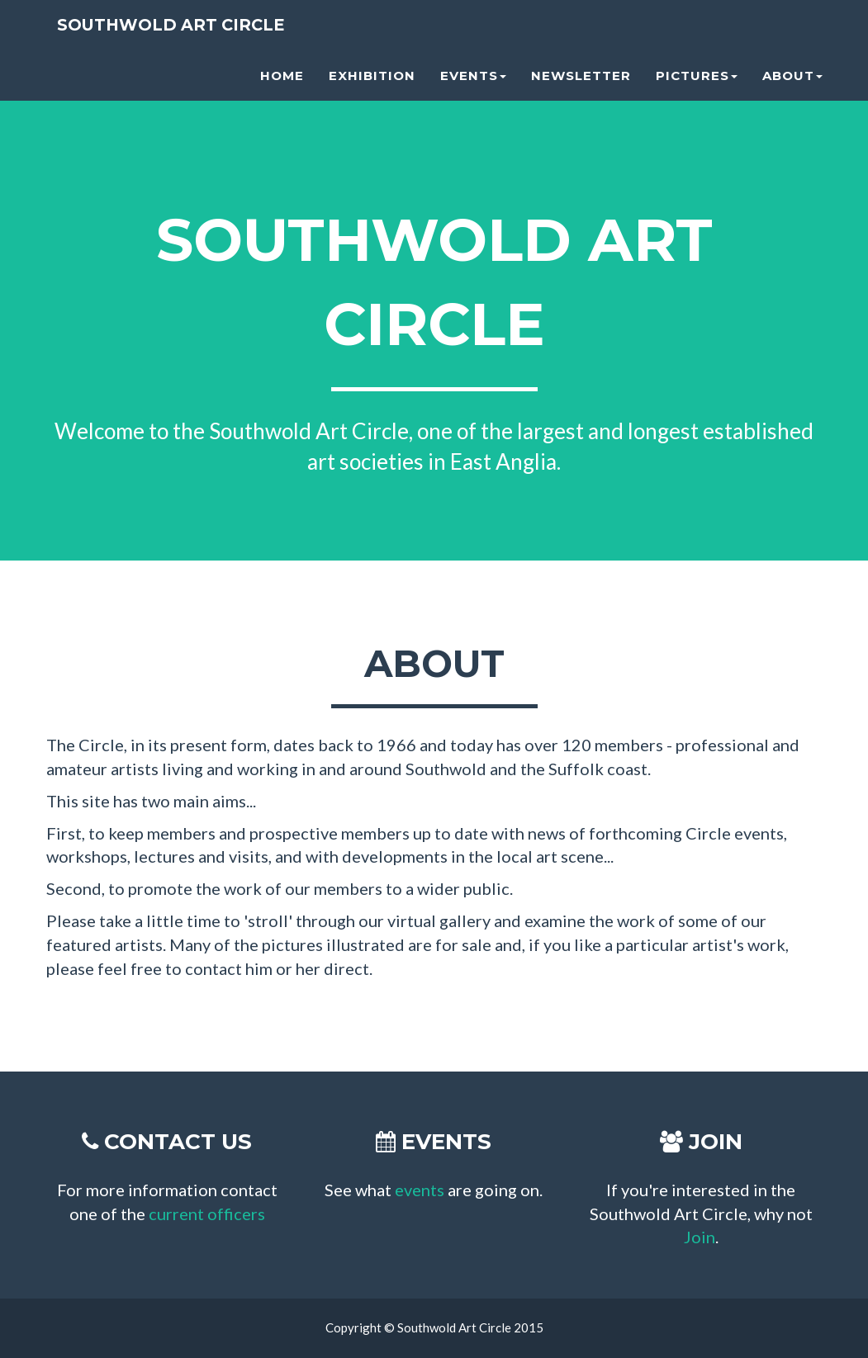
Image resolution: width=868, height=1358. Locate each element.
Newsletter (581, 83)
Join (699, 1237)
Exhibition (372, 83)
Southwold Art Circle (173, 32)
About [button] (792, 83)
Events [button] (473, 83)
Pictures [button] (697, 83)
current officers (207, 1213)
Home (282, 83)
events (419, 1189)
